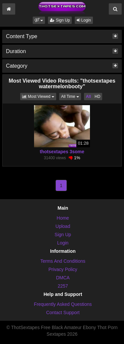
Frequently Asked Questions (63, 304)
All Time (71, 96)
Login (84, 20)
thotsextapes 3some (62, 151)
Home (63, 218)
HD (97, 96)
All (88, 96)
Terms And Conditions (62, 261)
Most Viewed (39, 96)
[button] (39, 20)
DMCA (62, 277)
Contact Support (62, 312)
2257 (63, 286)
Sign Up (60, 20)
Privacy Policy (62, 269)
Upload (63, 226)
